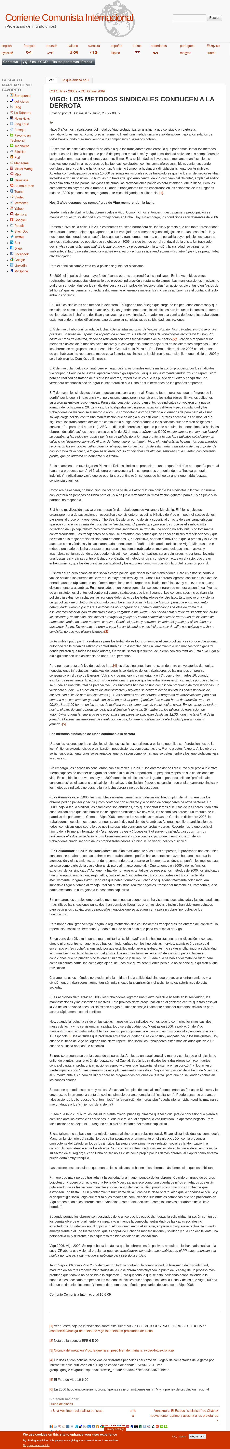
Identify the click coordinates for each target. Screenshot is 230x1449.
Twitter (19, 237)
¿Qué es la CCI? (35, 62)
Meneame (21, 163)
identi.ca (20, 214)
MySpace (21, 271)
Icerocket (21, 203)
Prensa (86, 62)
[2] (51, 1340)
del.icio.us (21, 101)
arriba (133, 1413)
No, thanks (197, 1437)
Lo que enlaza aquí (75, 80)
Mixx (17, 174)
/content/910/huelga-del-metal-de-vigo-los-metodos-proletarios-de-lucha (101, 1331)
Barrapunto (22, 95)
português (187, 46)
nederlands (159, 46)
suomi (211, 53)
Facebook (21, 254)
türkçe (137, 46)
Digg (17, 107)
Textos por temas (65, 62)
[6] (69, 1036)
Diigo (18, 248)
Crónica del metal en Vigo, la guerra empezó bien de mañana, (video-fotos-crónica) (114, 1350)
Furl (17, 157)
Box (17, 243)
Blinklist (19, 152)
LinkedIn (20, 265)
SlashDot (21, 231)
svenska (94, 46)
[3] (51, 1350)
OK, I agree (179, 1437)
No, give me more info (36, 1446)
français (29, 46)
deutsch (51, 46)
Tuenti (18, 191)
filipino (115, 53)
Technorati (21, 146)
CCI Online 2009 (93, 91)
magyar (185, 53)
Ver (53, 80)
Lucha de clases (61, 1404)
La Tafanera (22, 113)
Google (19, 260)
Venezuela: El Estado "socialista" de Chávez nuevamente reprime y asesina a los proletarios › (184, 1415)
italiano (73, 46)
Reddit (19, 225)
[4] (115, 665)
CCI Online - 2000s (63, 91)
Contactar (10, 62)
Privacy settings (115, 1430)
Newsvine (21, 180)
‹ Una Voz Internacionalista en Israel (77, 1410)
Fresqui (19, 130)
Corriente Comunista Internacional (69, 17)
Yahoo (19, 208)
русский (7, 53)
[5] (64, 724)
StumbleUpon (24, 186)
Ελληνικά (213, 46)
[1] (161, 193)
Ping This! (21, 124)
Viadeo (19, 197)
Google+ (20, 220)
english (6, 46)
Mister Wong (23, 169)
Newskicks (22, 118)
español (116, 46)
